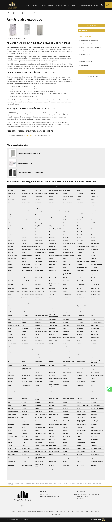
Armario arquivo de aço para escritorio (88, 40)
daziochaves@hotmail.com (49, 496)
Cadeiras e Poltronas (47, 5)
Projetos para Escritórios (85, 5)
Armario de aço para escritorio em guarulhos (90, 47)
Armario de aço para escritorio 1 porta (88, 43)
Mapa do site (56, 514)
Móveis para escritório (62, 5)
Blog (73, 5)
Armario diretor (82, 51)
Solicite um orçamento (91, 25)
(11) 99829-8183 (92, 77)
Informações (83, 30)
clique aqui (29, 135)
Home (27, 5)
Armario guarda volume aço (85, 54)
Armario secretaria (83, 65)
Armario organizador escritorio (86, 58)
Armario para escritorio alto (85, 61)
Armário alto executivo (85, 36)
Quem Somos (35, 5)
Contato (96, 5)
